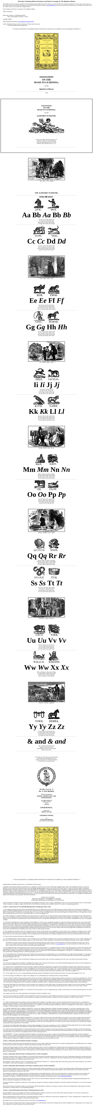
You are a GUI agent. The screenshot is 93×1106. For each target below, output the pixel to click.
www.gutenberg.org (51, 5)
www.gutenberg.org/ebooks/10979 (26, 21)
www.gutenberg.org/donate (65, 1076)
